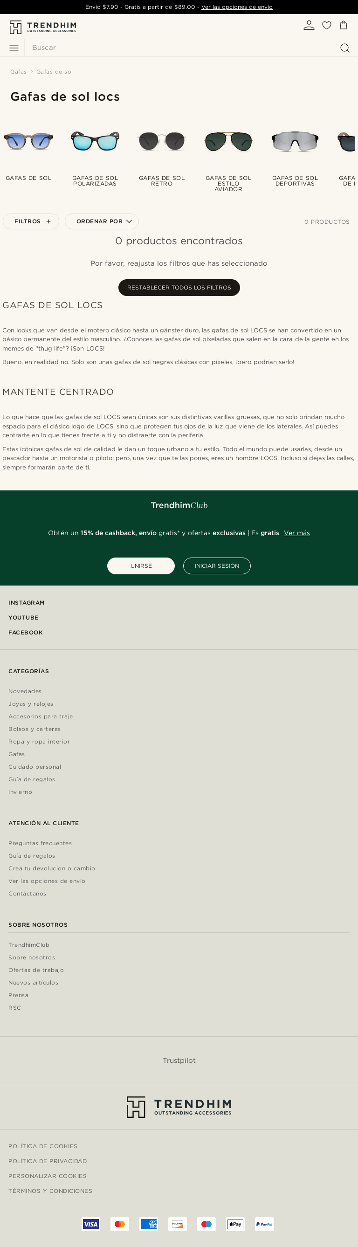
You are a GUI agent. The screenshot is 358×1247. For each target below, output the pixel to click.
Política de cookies (43, 1146)
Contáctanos (27, 894)
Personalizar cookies (47, 1175)
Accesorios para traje (40, 717)
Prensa (18, 995)
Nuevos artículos (33, 983)
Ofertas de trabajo (36, 970)
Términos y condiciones (50, 1190)
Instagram (26, 602)
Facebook (25, 632)
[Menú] (14, 48)
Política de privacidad (47, 1160)
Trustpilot (179, 1060)
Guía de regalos (31, 780)
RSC (14, 1008)
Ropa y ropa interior (39, 742)
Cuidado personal (34, 767)
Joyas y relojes (31, 704)
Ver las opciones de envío (237, 6)
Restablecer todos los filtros (179, 287)
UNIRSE (141, 565)
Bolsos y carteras (34, 729)
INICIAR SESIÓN (217, 565)
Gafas (16, 754)
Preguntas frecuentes (40, 844)
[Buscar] (189, 47)
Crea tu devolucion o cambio (52, 869)
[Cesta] (343, 27)
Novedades (25, 692)
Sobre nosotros (31, 958)
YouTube (23, 617)
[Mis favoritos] (326, 28)
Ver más (297, 533)
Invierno (20, 792)
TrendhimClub (28, 945)
